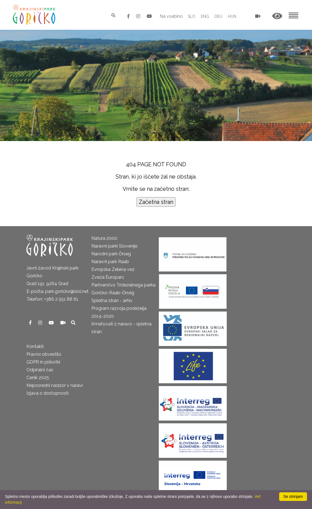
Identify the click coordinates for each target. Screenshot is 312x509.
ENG (205, 16)
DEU (218, 16)
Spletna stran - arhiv (112, 300)
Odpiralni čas (39, 369)
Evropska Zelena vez (113, 269)
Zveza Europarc (107, 277)
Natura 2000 (104, 238)
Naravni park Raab (110, 261)
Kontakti (35, 346)
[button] (277, 16)
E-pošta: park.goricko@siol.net (57, 291)
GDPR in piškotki (43, 362)
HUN (232, 16)
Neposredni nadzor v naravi (54, 385)
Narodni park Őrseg (111, 253)
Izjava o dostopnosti (47, 393)
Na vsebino (171, 16)
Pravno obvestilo (43, 354)
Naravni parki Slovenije (114, 246)
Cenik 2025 (37, 377)
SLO (191, 16)
